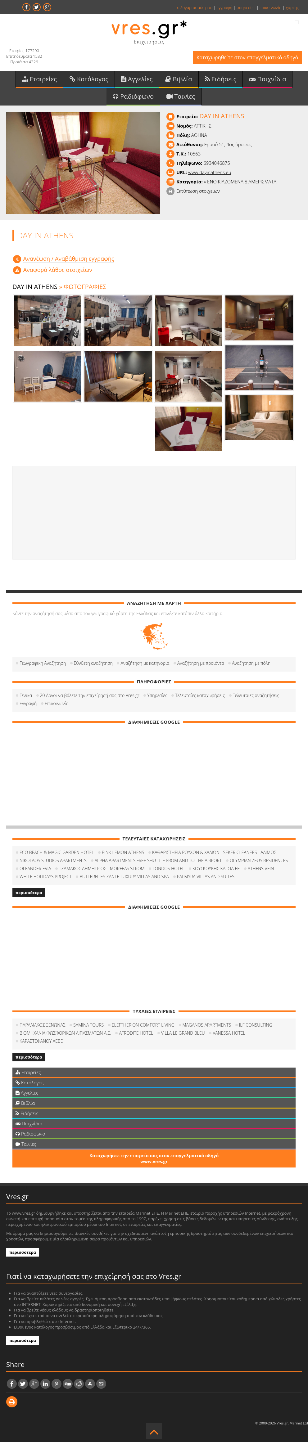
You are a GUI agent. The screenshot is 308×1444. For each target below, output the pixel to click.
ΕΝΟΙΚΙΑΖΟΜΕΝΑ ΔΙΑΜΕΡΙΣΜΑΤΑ (241, 184)
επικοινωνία (270, 7)
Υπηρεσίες (157, 697)
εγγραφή (224, 7)
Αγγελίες (137, 80)
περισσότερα (29, 894)
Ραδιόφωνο (133, 98)
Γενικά (26, 697)
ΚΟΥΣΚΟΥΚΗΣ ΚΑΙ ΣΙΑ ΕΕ (216, 871)
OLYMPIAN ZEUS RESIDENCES (259, 863)
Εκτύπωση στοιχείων (198, 193)
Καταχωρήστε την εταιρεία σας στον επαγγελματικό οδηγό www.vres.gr (154, 1161)
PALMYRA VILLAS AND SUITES (205, 879)
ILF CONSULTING (255, 1027)
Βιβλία (178, 80)
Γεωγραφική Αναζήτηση (43, 665)
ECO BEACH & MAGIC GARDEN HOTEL (57, 854)
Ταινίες (180, 98)
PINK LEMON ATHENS (123, 854)
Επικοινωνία (57, 706)
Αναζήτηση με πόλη (251, 665)
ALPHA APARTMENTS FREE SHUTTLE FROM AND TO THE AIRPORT (158, 863)
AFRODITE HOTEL (136, 1035)
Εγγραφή (28, 706)
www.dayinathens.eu (209, 174)
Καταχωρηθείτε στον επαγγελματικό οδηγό (244, 58)
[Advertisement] (154, 515)
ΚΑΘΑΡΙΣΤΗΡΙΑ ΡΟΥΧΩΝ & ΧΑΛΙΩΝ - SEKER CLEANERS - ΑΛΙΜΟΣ (214, 854)
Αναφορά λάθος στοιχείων (57, 272)
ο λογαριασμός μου (194, 7)
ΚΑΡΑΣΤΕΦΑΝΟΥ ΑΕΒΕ (41, 1043)
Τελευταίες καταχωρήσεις (200, 697)
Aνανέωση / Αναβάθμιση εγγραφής (68, 260)
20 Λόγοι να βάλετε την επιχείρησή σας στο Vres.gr (89, 697)
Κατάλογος (89, 80)
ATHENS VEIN (261, 871)
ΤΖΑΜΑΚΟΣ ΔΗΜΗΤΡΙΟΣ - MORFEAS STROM (102, 871)
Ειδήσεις (221, 80)
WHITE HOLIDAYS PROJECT (46, 879)
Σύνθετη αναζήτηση (93, 665)
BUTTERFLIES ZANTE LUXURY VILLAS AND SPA (124, 879)
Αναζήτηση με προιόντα (200, 665)
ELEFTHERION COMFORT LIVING (143, 1027)
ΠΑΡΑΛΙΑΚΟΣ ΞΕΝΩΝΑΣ (43, 1027)
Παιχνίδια (267, 80)
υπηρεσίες (246, 7)
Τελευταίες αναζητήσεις (256, 697)
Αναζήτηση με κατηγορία (144, 665)
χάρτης (292, 7)
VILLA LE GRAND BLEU (183, 1035)
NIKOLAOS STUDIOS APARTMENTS (53, 863)
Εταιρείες (39, 80)
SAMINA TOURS (88, 1027)
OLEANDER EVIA (35, 871)
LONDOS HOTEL (168, 871)
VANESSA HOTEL (229, 1035)
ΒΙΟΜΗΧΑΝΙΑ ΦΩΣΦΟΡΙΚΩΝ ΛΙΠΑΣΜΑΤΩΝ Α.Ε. (65, 1035)
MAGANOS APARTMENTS (207, 1027)
